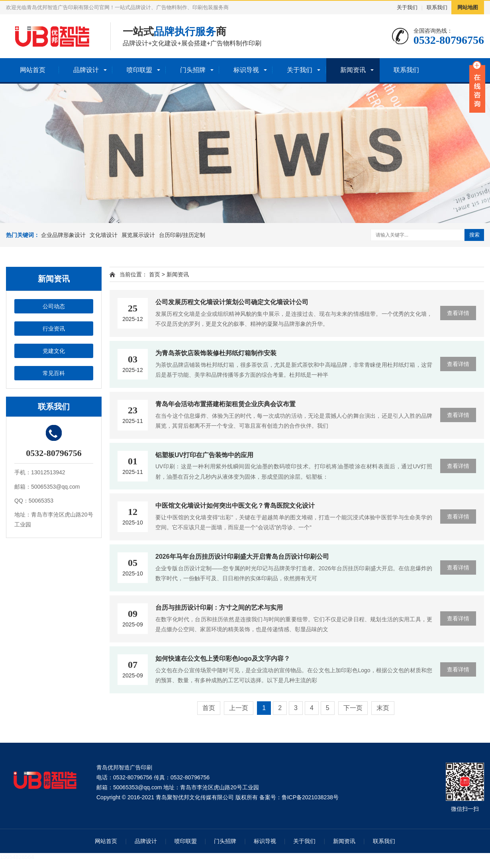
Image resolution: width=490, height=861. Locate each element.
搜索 (474, 235)
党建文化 (54, 351)
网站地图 (467, 7)
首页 (154, 274)
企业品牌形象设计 (63, 235)
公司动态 (54, 306)
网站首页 (32, 70)
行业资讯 (54, 328)
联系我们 (437, 7)
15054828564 (17, 857)
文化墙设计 (104, 235)
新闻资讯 (353, 70)
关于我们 (407, 7)
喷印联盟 (139, 70)
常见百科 (54, 373)
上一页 (238, 707)
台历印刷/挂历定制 (182, 235)
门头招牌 (193, 70)
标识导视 (246, 70)
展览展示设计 (138, 235)
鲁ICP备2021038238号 (310, 797)
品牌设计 (86, 70)
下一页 (353, 707)
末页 (382, 707)
